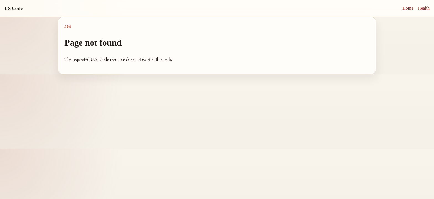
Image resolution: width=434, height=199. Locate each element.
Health (424, 8)
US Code (13, 8)
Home (407, 8)
